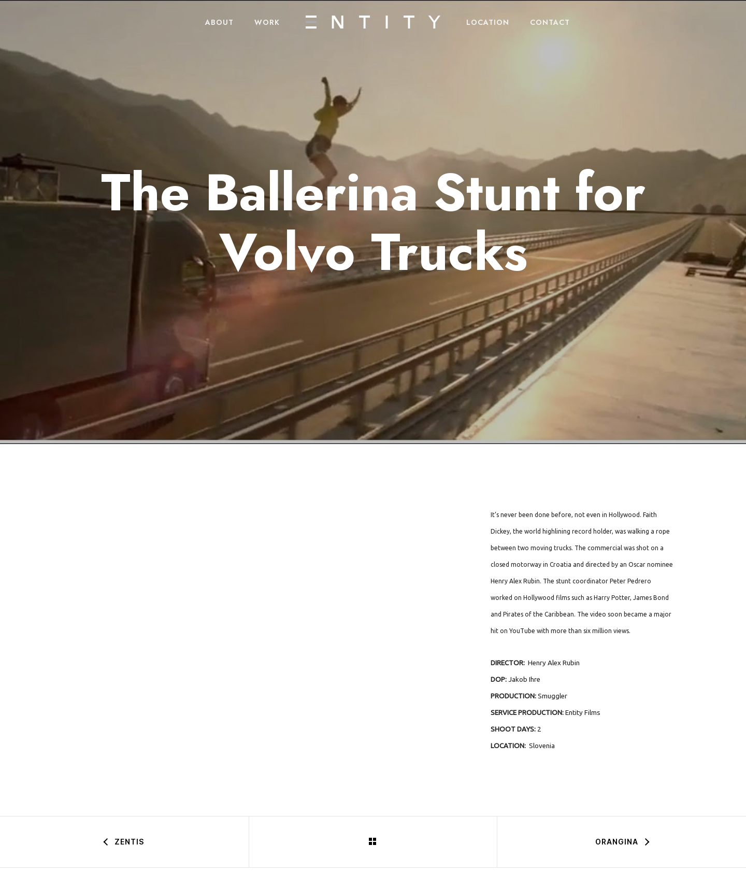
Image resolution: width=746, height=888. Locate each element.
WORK (267, 22)
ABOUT (219, 22)
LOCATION (487, 22)
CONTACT (550, 22)
